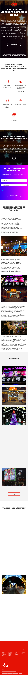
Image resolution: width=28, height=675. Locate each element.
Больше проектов (14, 494)
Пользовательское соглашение (9, 671)
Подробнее (14, 44)
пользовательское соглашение (12, 188)
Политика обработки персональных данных (12, 673)
